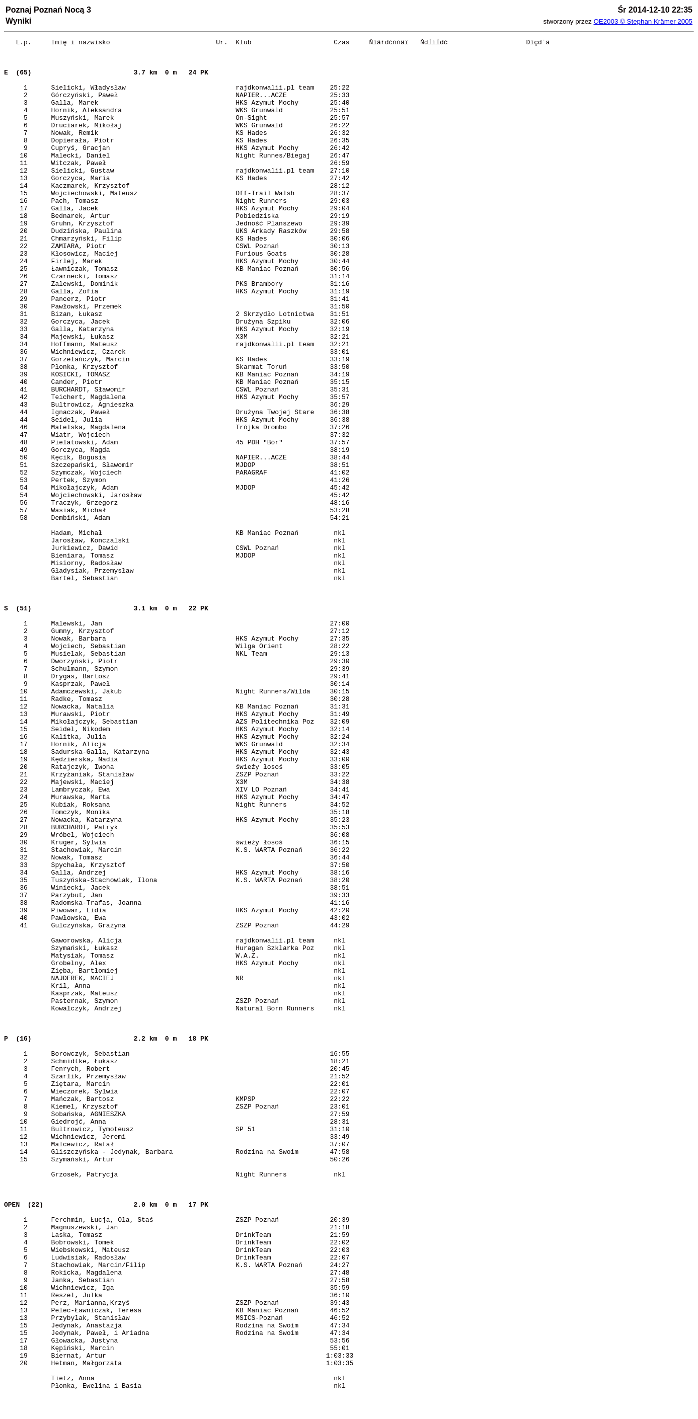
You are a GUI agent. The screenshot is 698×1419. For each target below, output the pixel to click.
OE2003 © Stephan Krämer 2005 (642, 21)
